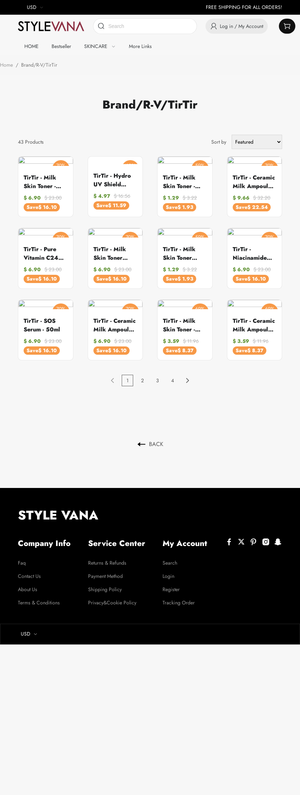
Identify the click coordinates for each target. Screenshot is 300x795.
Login (168, 570)
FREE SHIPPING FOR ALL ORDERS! (244, 7)
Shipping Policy (105, 584)
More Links (140, 46)
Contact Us (29, 570)
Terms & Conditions (39, 597)
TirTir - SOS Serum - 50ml (42, 319)
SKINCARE (95, 46)
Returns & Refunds (107, 557)
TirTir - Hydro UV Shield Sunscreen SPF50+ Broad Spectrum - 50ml (113, 180)
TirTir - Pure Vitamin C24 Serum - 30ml (42, 250)
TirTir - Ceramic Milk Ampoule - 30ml (114, 320)
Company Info (44, 537)
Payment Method (105, 570)
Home (6, 64)
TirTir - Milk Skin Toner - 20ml (179, 180)
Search (170, 557)
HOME (31, 46)
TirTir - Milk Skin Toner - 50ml (179, 320)
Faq (22, 557)
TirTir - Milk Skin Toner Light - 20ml (179, 250)
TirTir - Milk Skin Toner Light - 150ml (111, 250)
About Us (27, 584)
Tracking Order (179, 597)
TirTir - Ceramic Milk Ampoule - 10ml (254, 320)
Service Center (116, 537)
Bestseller (61, 46)
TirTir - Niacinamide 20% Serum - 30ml (250, 250)
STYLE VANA (58, 510)
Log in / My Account (236, 26)
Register (171, 584)
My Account (185, 537)
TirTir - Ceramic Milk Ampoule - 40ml (254, 180)
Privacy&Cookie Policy (112, 597)
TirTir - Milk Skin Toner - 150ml (40, 180)
